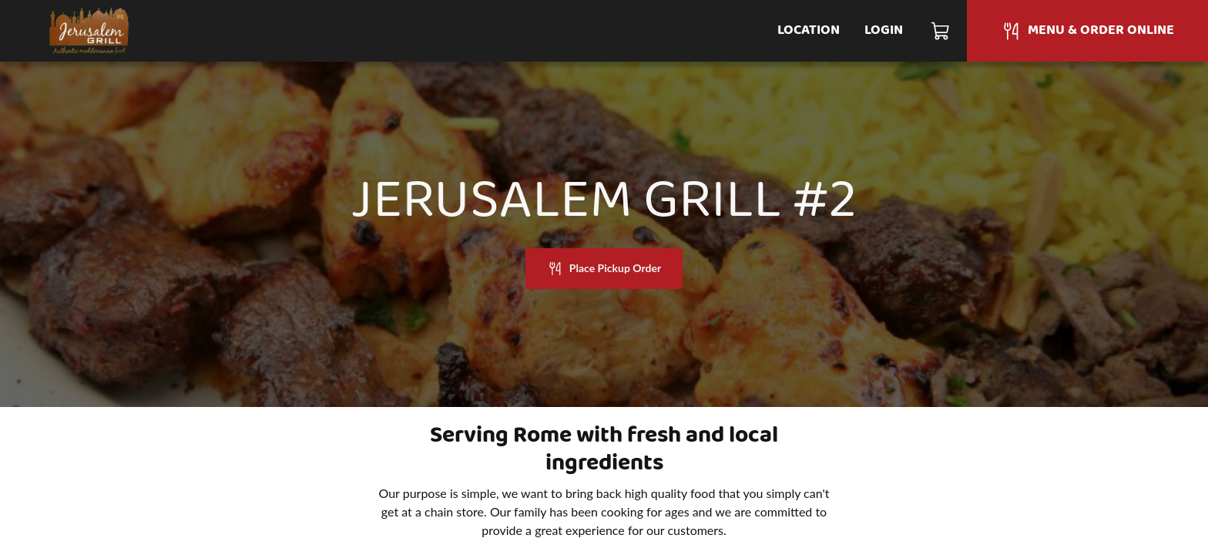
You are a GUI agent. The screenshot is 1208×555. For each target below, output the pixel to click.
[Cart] (941, 31)
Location (808, 30)
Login (883, 30)
